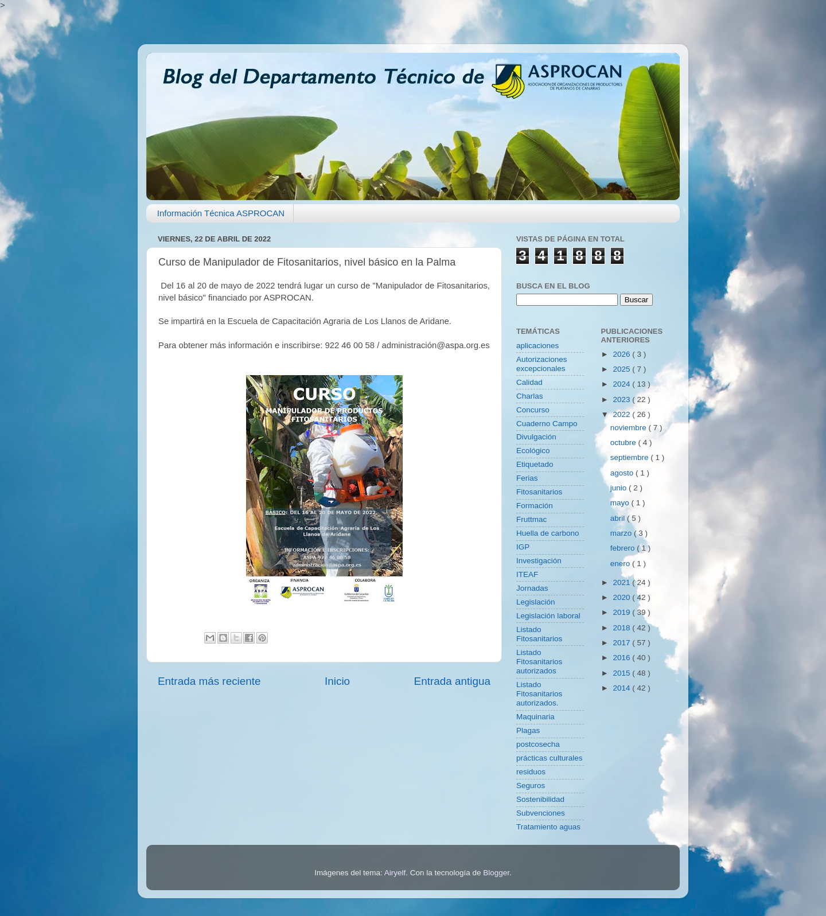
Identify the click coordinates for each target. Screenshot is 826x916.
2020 (622, 597)
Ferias (527, 478)
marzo (622, 533)
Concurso (533, 410)
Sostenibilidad (540, 799)
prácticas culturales (549, 758)
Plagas (528, 730)
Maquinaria (535, 716)
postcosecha (538, 744)
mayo (621, 502)
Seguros (530, 785)
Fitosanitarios (539, 492)
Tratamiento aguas (548, 827)
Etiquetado (535, 464)
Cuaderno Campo (547, 423)
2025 (622, 369)
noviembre (629, 427)
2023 (622, 399)
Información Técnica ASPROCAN (221, 213)
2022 (622, 414)
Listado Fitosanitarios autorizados (539, 661)
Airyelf (395, 872)
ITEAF (527, 574)
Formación (534, 505)
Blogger (496, 872)
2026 (622, 354)
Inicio (337, 681)
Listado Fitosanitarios (539, 634)
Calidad (529, 382)
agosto (623, 473)
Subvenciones (540, 813)
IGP (522, 547)
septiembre (630, 457)
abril (618, 518)
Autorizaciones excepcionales (541, 364)
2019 (622, 612)
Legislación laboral (548, 615)
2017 (622, 642)
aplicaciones (537, 345)
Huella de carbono (547, 533)
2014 (622, 688)
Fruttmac (531, 519)
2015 (622, 673)
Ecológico (533, 450)
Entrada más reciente (209, 681)
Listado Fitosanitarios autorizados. (539, 693)
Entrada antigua (452, 681)
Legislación (535, 602)
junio (619, 488)
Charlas (529, 396)
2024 (622, 384)
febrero (623, 548)
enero (621, 563)
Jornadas (532, 588)
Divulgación (536, 436)
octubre (624, 442)
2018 (622, 627)
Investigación (539, 560)
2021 (622, 582)
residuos (531, 771)
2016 (622, 657)
